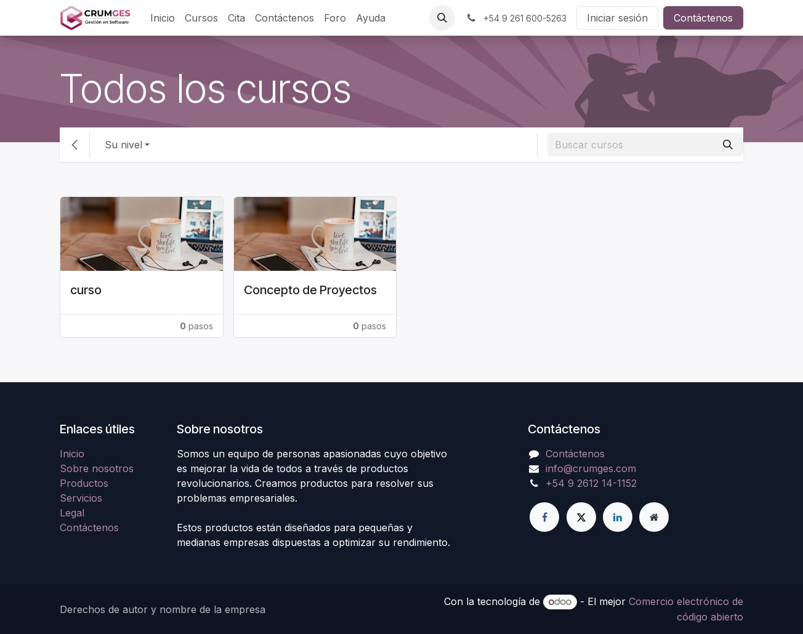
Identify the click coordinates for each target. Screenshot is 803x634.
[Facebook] (544, 517)
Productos (84, 483)
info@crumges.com (591, 468)
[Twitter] (581, 517)
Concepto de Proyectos (310, 290)
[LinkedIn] (617, 517)
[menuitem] (162, 18)
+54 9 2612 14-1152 (591, 483)
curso (86, 290)
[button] (442, 18)
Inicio (72, 453)
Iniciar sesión (617, 18)
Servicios (81, 498)
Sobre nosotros (97, 468)
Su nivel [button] (123, 144)
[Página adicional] (654, 517)
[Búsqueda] (727, 144)
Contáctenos (703, 18)
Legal (72, 513)
